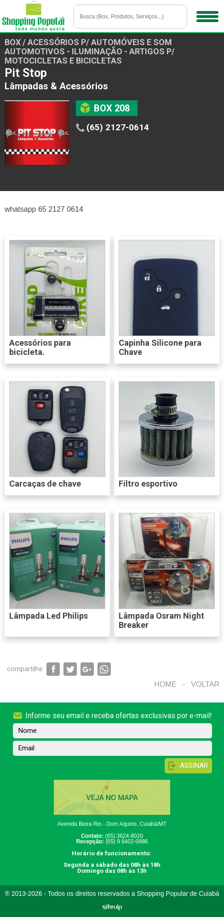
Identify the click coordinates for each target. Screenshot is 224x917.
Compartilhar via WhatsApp (104, 669)
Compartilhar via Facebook (53, 669)
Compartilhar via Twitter (70, 669)
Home (165, 684)
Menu (206, 13)
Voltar (205, 684)
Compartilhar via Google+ (87, 669)
